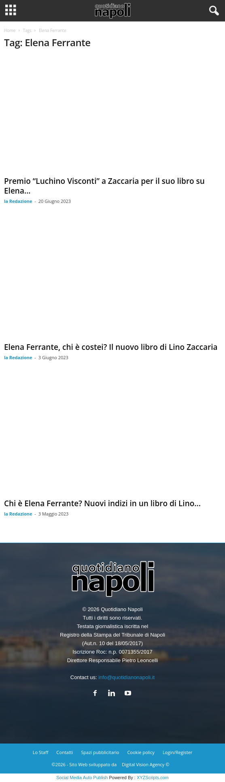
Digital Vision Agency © (145, 764)
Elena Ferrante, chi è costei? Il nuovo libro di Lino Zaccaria (111, 347)
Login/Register (177, 752)
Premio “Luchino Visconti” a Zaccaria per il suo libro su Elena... (104, 186)
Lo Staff (41, 752)
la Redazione (18, 201)
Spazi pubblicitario (100, 752)
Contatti (64, 752)
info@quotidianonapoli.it (126, 677)
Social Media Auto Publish (82, 777)
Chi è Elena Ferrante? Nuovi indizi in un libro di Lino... (102, 503)
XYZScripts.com (153, 777)
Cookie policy (140, 752)
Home (9, 30)
